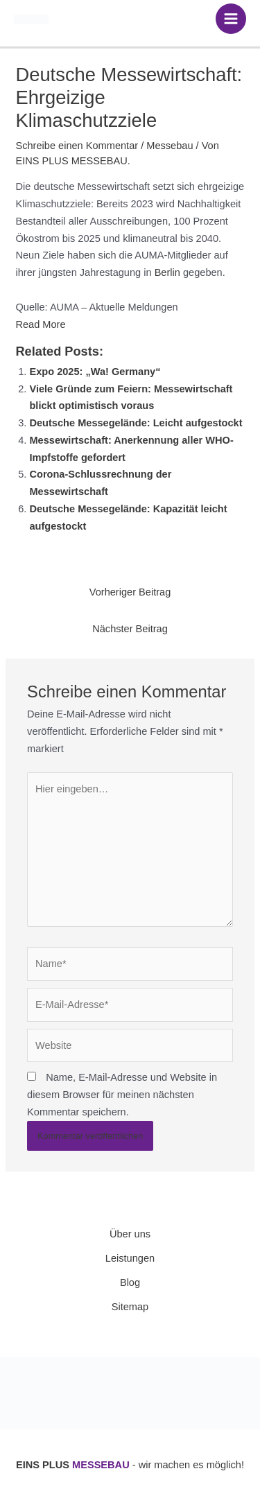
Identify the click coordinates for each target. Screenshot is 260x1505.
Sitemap (130, 1306)
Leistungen (130, 1258)
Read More (40, 324)
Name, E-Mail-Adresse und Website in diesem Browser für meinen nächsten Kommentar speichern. (122, 1094)
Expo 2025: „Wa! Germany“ (94, 371)
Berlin (167, 272)
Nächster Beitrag (130, 628)
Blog (130, 1282)
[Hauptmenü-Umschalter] (231, 18)
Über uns (130, 1233)
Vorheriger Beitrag (130, 592)
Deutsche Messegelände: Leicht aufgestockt (135, 422)
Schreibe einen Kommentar (76, 145)
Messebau (169, 145)
